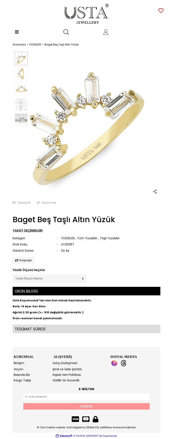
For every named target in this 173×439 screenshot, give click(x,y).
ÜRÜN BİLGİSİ (26, 291)
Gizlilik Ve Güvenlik (66, 380)
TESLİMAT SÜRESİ (30, 329)
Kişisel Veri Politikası (67, 375)
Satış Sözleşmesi (65, 363)
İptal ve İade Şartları (67, 369)
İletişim (19, 363)
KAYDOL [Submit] (87, 406)
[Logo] (86, 14)
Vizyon (18, 369)
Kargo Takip (22, 380)
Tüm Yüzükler (87, 238)
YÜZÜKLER (68, 238)
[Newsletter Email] (86, 397)
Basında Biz (22, 375)
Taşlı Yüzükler (110, 238)
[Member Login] (105, 32)
